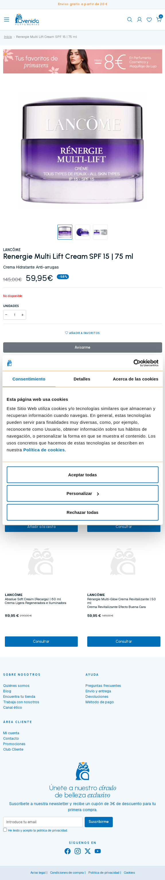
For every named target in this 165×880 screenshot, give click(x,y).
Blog (7, 691)
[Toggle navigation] (6, 19)
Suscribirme (99, 821)
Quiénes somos (16, 685)
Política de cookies (44, 449)
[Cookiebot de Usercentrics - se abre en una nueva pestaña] (133, 363)
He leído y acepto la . (38, 830)
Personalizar (83, 493)
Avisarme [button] (82, 347)
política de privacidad (52, 830)
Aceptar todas (82, 474)
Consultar (124, 526)
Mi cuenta (11, 733)
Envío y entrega (98, 691)
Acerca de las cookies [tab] (135, 378)
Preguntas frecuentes (103, 685)
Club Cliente (13, 749)
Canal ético (12, 707)
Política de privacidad (103, 873)
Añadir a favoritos (82, 333)
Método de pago (100, 702)
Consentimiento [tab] (28, 378)
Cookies (129, 873)
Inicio (8, 37)
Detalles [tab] (81, 378)
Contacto (11, 738)
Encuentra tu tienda (19, 696)
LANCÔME (12, 250)
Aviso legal (38, 873)
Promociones (14, 743)
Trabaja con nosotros (21, 702)
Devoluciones (97, 696)
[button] (159, 19)
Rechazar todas (82, 512)
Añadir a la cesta (41, 526)
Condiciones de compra (67, 873)
